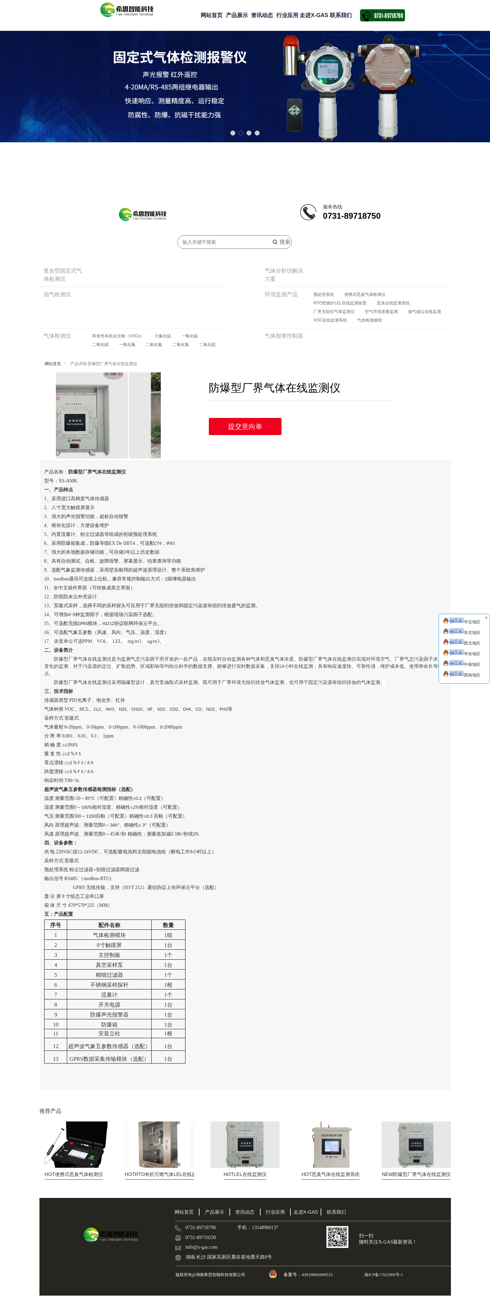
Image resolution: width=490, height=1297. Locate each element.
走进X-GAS (314, 15)
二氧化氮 (154, 344)
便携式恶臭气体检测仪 (364, 294)
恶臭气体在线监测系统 (330, 1174)
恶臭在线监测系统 (393, 303)
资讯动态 (262, 15)
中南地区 (461, 663)
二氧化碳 (100, 344)
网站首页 (212, 15)
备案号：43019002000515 (309, 1274)
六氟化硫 (163, 336)
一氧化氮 (127, 344)
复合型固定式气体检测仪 (63, 275)
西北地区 (461, 642)
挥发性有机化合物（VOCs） (118, 336)
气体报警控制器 (284, 336)
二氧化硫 (207, 344)
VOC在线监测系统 (330, 320)
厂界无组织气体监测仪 (334, 311)
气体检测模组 (369, 320)
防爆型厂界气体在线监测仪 (416, 1174)
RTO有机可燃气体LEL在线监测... (165, 1174)
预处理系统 (323, 294)
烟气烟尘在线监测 (424, 311)
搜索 (281, 242)
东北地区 (461, 631)
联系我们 (341, 15)
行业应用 (287, 15)
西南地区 (461, 674)
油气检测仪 (57, 294)
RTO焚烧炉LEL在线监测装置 (339, 303)
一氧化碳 (189, 336)
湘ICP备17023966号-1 (383, 1274)
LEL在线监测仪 (245, 1174)
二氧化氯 (180, 344)
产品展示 (237, 15)
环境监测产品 (281, 294)
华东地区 (461, 653)
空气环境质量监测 (381, 311)
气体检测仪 (57, 336)
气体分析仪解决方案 (284, 275)
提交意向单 (245, 426)
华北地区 (461, 621)
